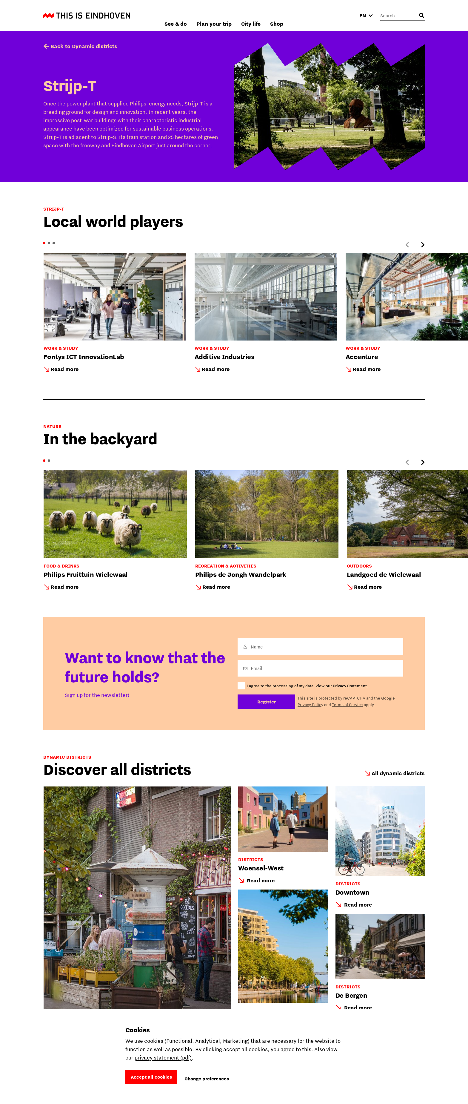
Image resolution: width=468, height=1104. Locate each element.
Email (256, 668)
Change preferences (206, 1079)
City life (315, 15)
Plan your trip (278, 15)
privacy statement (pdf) (163, 1057)
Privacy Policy (310, 704)
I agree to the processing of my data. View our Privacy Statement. (307, 686)
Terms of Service (347, 704)
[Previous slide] (407, 245)
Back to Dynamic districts (83, 46)
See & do (240, 15)
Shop (340, 15)
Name (257, 646)
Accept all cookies (151, 1077)
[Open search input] (421, 15)
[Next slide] (422, 245)
